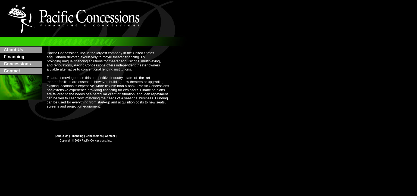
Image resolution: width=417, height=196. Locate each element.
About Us (13, 49)
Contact (12, 71)
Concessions (17, 64)
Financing (77, 135)
